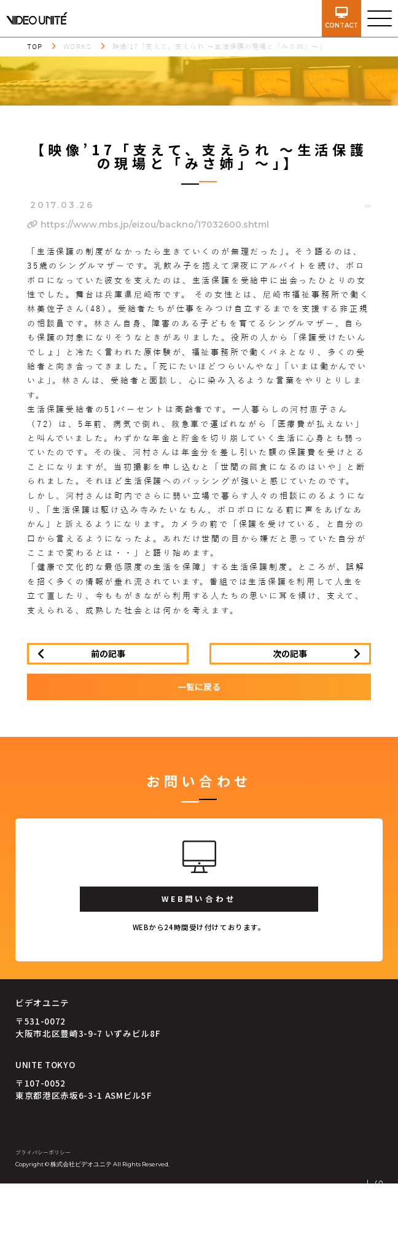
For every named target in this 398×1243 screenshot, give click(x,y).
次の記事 (290, 653)
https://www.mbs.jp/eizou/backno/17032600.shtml (148, 224)
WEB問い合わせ (199, 898)
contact (341, 18)
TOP (34, 46)
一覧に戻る (199, 686)
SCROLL (378, 1205)
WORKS (77, 46)
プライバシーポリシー (43, 1153)
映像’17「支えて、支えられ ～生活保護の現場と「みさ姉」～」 (219, 46)
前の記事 (108, 653)
